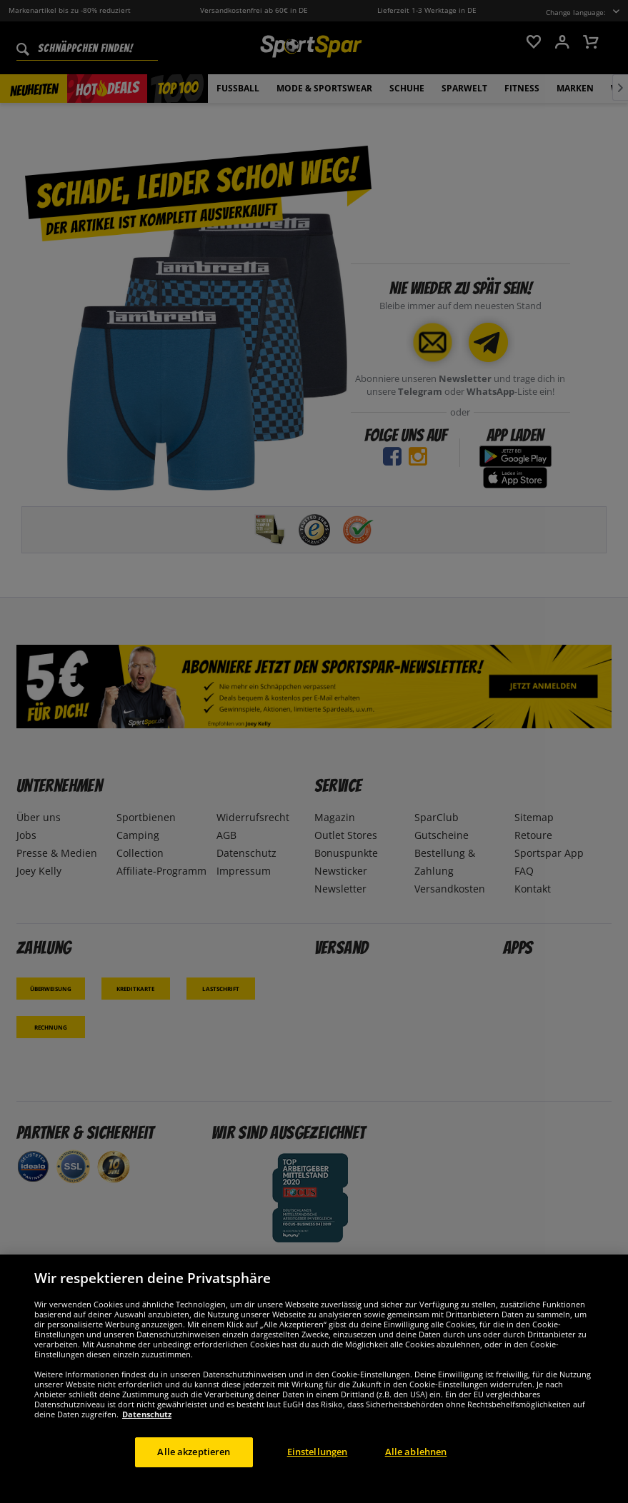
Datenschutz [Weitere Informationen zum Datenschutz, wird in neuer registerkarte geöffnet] (146, 1430)
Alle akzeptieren (193, 1468)
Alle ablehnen (416, 1468)
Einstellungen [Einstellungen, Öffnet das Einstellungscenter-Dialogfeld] (317, 1468)
